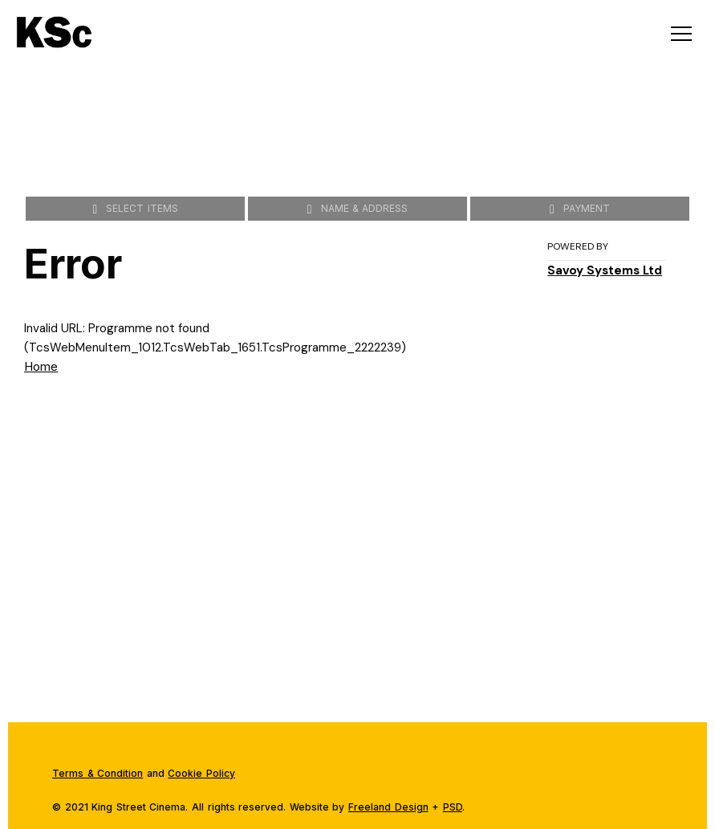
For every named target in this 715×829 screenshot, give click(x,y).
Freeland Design (388, 807)
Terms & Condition (97, 773)
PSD (452, 807)
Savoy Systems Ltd (604, 270)
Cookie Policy (201, 773)
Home (41, 366)
